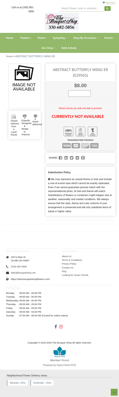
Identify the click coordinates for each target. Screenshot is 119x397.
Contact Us (67, 267)
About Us (66, 256)
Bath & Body (69, 48)
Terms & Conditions (72, 260)
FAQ (64, 271)
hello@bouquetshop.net (23, 272)
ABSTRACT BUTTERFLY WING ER (35, 56)
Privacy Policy (69, 263)
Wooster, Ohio (17, 382)
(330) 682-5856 (19, 266)
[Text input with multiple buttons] (82, 8)
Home (9, 38)
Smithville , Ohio (42, 382)
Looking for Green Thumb (75, 275)
